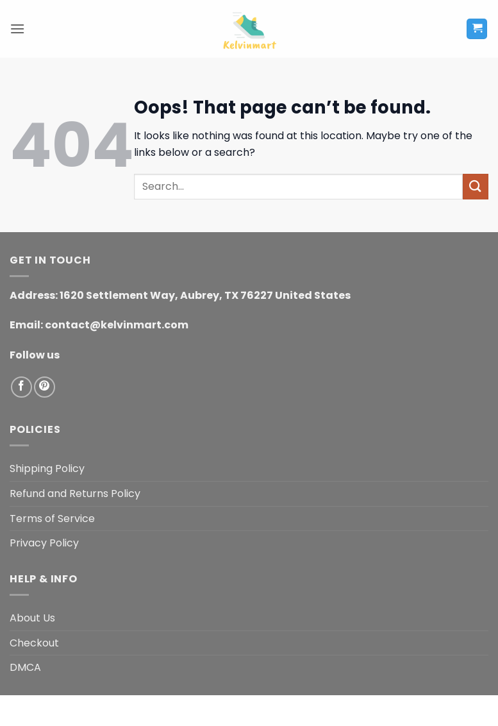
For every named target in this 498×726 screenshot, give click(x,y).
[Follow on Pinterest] (44, 387)
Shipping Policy (47, 468)
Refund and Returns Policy (75, 493)
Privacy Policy (44, 543)
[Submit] (475, 186)
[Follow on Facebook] (21, 387)
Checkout (34, 643)
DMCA (25, 667)
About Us (32, 618)
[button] (17, 28)
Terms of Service (52, 518)
